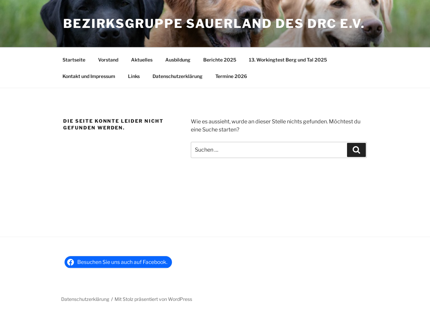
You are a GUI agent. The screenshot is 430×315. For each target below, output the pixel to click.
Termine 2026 (231, 76)
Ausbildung (177, 60)
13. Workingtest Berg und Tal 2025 (288, 60)
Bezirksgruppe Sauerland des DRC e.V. (214, 23)
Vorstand (108, 60)
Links (134, 76)
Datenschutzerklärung (178, 76)
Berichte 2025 (219, 60)
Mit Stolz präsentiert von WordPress (153, 299)
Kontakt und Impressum (88, 76)
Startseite (73, 60)
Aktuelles (142, 60)
